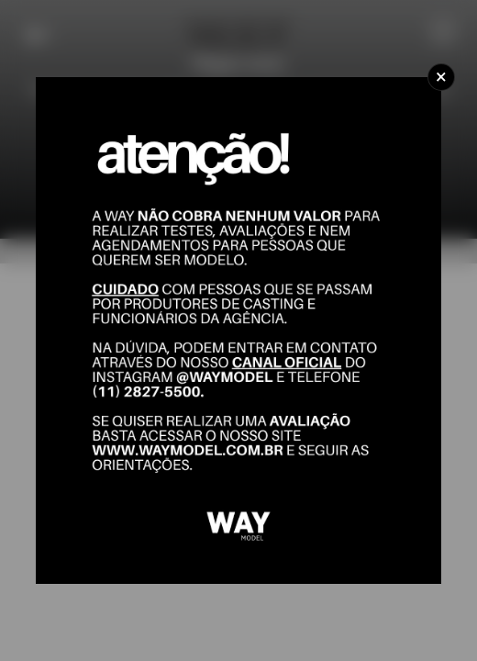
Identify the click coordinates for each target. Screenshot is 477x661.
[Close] (441, 77)
